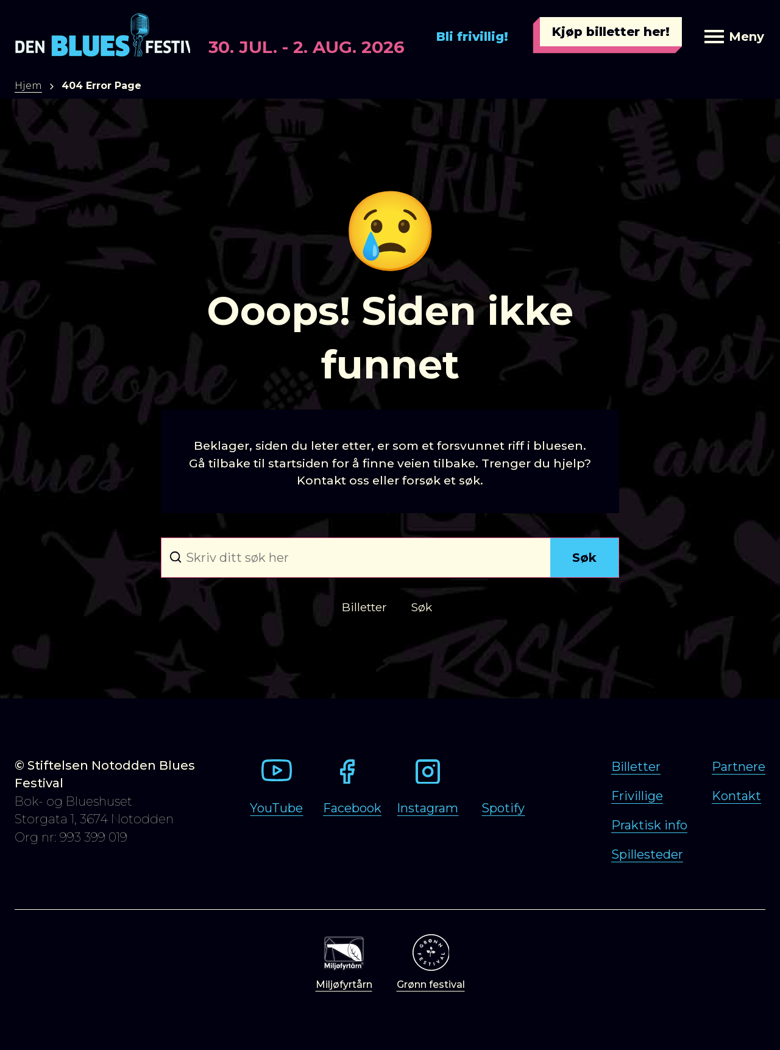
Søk (584, 557)
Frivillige (637, 796)
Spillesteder (647, 854)
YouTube (276, 808)
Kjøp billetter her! (611, 31)
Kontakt (736, 796)
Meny (734, 36)
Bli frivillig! (472, 36)
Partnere (738, 766)
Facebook (352, 808)
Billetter (636, 766)
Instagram (427, 808)
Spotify (503, 808)
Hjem (28, 85)
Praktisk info (649, 825)
